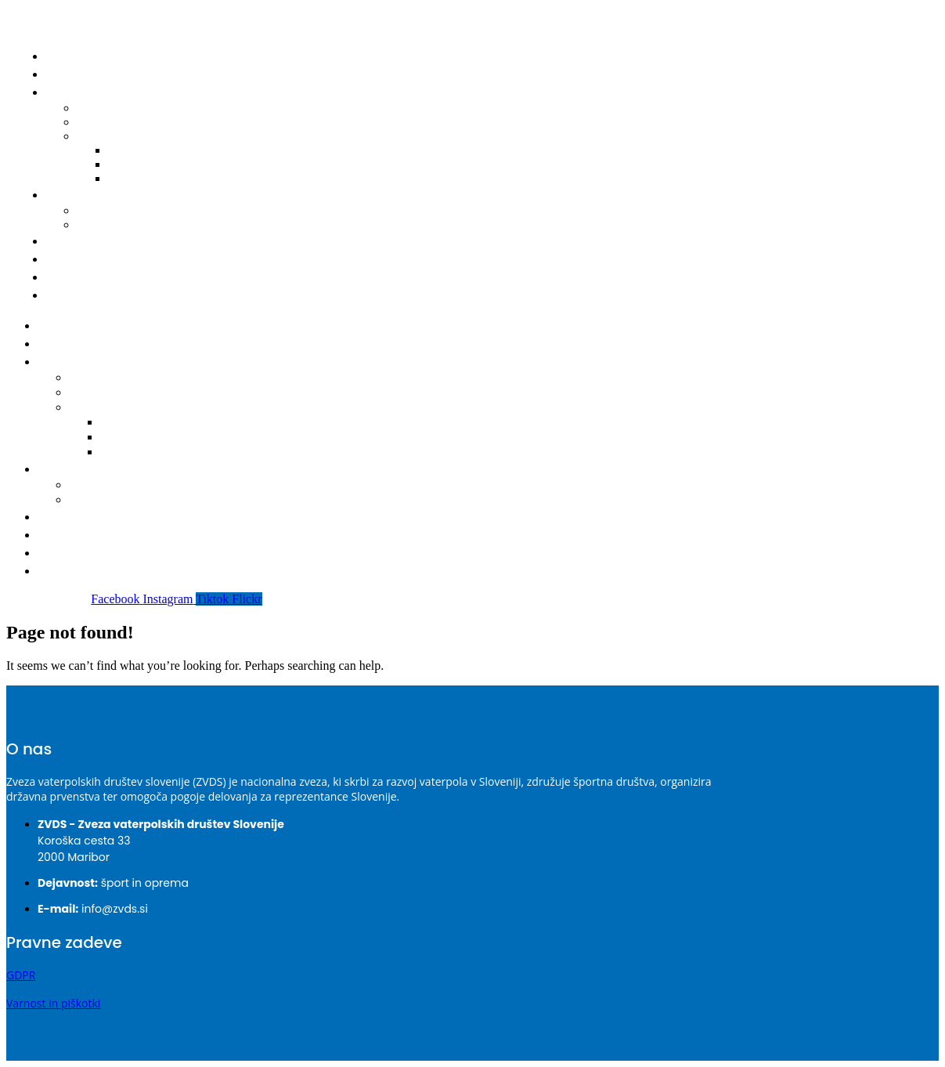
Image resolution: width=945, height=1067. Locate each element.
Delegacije (101, 393)
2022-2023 (147, 178)
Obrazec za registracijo (146, 224)
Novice (71, 74)
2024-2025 (133, 422)
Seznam (95, 485)
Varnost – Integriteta (111, 277)
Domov (72, 56)
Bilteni (105, 136)
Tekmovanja (81, 361)
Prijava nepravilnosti (110, 295)
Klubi (65, 241)
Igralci (69, 194)
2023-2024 (133, 437)
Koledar (95, 378)
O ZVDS (71, 259)
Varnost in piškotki (53, 1003)
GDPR (20, 975)
